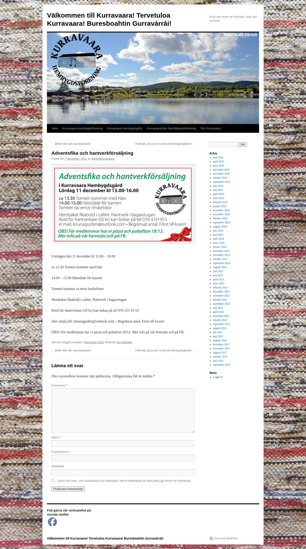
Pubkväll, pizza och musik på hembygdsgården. (165, 143)
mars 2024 (218, 242)
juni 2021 (218, 336)
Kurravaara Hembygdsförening (82, 128)
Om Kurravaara (211, 128)
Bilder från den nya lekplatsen (70, 143)
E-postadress (60, 451)
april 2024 (218, 238)
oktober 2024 (220, 218)
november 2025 (221, 173)
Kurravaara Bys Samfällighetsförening (171, 128)
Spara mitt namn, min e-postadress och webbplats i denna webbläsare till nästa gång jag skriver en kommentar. (124, 480)
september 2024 (221, 222)
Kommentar (59, 385)
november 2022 (221, 295)
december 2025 (221, 169)
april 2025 (218, 194)
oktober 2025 (220, 177)
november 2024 (221, 214)
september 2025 (221, 181)
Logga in (218, 376)
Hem (55, 128)
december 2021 (221, 316)
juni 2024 (218, 230)
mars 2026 (218, 165)
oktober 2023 (220, 259)
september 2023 (221, 263)
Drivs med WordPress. (226, 538)
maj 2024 (218, 234)
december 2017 (221, 344)
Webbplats (57, 466)
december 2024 (221, 210)
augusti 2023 (220, 267)
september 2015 (221, 364)
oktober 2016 (220, 356)
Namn (55, 437)
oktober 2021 (220, 320)
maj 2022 (218, 307)
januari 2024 (220, 246)
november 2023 (221, 255)
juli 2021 (218, 332)
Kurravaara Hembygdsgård (124, 128)
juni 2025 (218, 185)
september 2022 (221, 303)
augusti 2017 (220, 352)
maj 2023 (218, 275)
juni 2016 (218, 360)
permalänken (124, 342)
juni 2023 (218, 271)
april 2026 (218, 161)
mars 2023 (218, 283)
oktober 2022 (220, 299)
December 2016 (94, 342)
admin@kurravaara (102, 158)
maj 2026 (218, 157)
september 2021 (221, 324)
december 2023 (221, 250)
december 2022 (221, 291)
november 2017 (221, 348)
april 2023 (218, 279)
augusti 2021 (220, 328)
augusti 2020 (220, 340)
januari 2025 (220, 206)
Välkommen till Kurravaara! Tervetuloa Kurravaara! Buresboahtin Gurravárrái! (105, 538)
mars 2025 (218, 198)
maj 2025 (218, 190)
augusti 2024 (220, 226)
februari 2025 (220, 202)
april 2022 (218, 311)
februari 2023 (220, 287)
